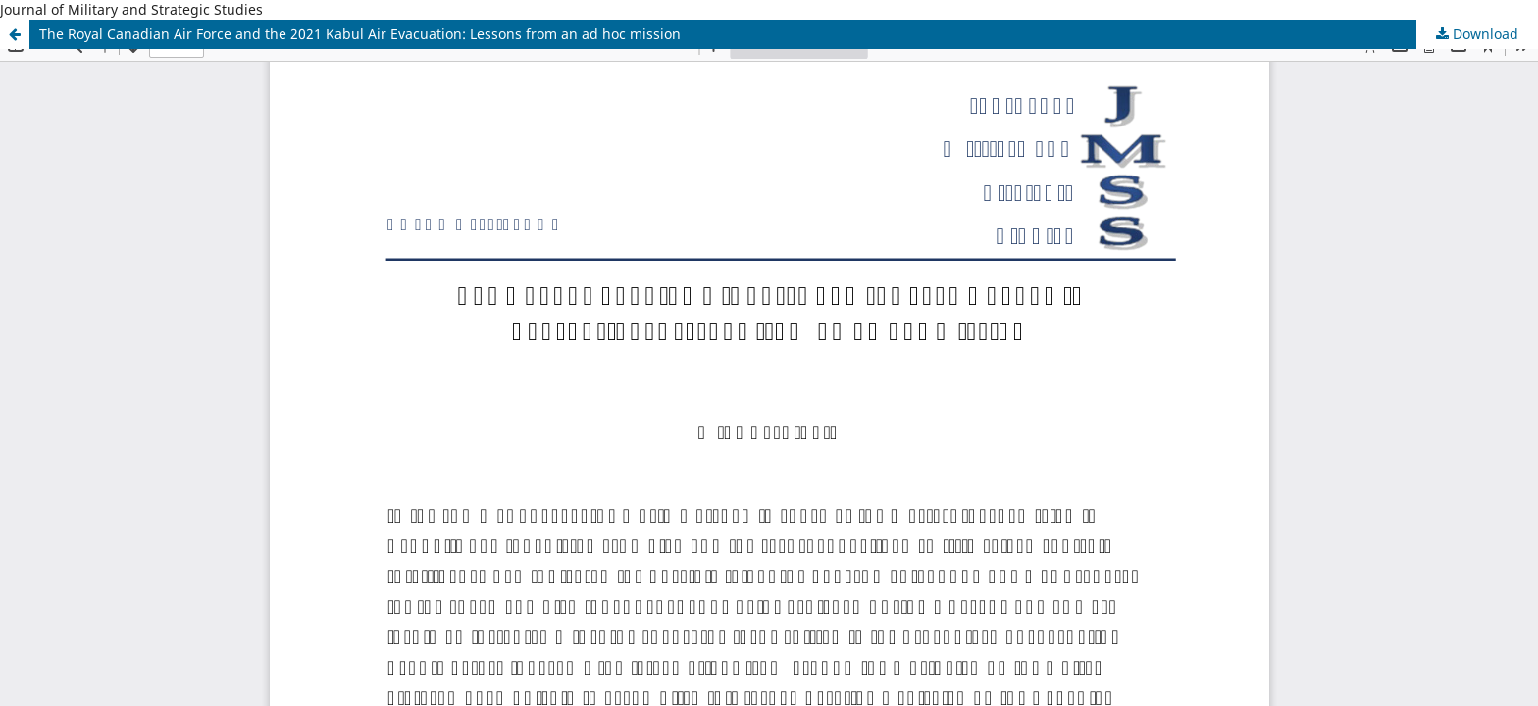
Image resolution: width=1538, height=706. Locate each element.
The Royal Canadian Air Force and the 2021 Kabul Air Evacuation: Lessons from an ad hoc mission (360, 34)
